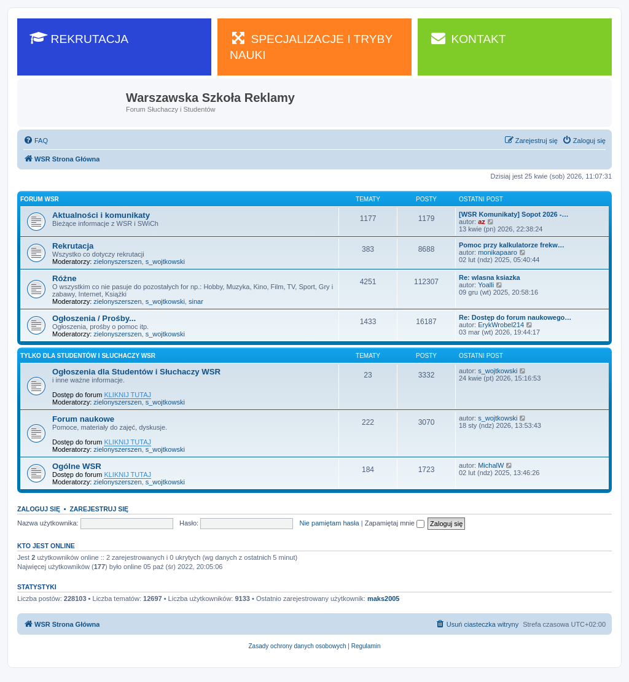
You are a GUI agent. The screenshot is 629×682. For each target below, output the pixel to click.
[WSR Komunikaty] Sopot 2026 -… (513, 214)
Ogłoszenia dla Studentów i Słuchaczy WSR (136, 371)
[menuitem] (35, 140)
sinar (196, 301)
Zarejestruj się (98, 509)
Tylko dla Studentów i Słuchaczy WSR (87, 355)
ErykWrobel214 (501, 324)
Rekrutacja (72, 245)
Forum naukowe (83, 419)
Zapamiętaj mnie (394, 523)
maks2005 (383, 598)
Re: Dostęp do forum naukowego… (515, 317)
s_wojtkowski (165, 261)
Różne (64, 278)
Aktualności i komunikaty (101, 215)
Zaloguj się (38, 509)
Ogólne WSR (76, 466)
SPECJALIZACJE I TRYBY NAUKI (311, 46)
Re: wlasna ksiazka (489, 277)
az (481, 221)
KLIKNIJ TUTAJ (127, 394)
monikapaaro (497, 252)
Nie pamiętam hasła (329, 523)
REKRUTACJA (78, 38)
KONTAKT (468, 38)
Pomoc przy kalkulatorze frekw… (512, 245)
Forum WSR (39, 199)
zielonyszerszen (117, 261)
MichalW (491, 465)
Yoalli (486, 285)
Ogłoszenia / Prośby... (94, 318)
